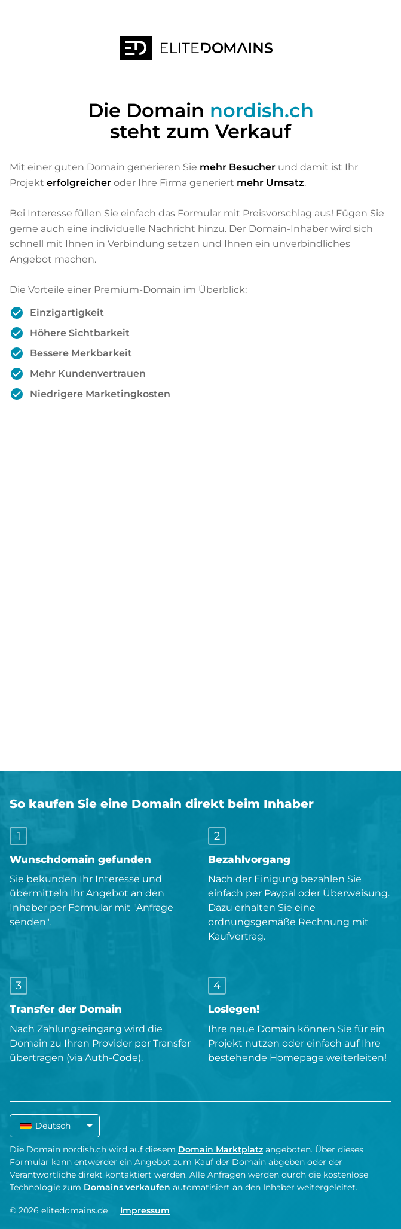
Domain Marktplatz (220, 1149)
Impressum (145, 1210)
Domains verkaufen (127, 1187)
